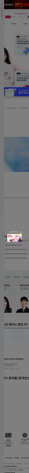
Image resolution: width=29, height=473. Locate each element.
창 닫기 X (21, 232)
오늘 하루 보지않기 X (14, 232)
